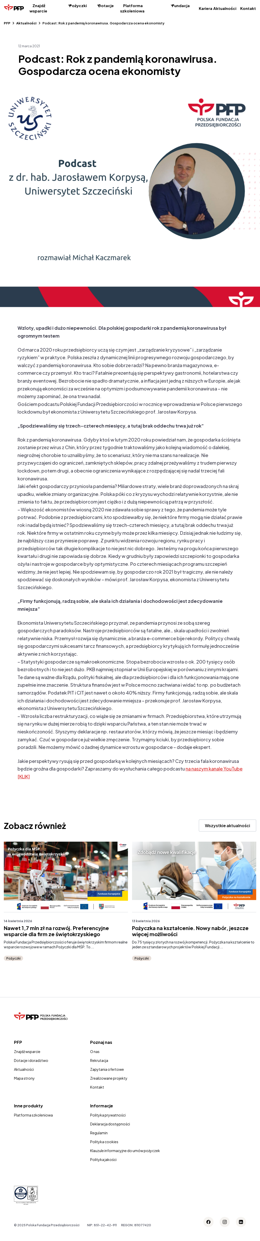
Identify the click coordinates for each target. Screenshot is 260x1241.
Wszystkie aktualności (227, 825)
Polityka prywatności (108, 1115)
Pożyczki (78, 5)
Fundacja (181, 5)
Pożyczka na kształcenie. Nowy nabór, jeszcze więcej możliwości (190, 931)
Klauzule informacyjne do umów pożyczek (125, 1150)
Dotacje (106, 5)
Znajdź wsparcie (38, 8)
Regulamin (99, 1132)
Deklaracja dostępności (110, 1124)
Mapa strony (24, 1078)
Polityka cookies (104, 1141)
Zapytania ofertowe (107, 1069)
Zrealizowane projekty (108, 1078)
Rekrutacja (99, 1060)
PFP (7, 23)
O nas (95, 1051)
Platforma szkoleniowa (132, 8)
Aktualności (224, 8)
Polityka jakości (103, 1159)
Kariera (205, 8)
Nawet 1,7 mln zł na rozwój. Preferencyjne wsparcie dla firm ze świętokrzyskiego (56, 931)
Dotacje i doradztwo (31, 1060)
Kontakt (248, 8)
